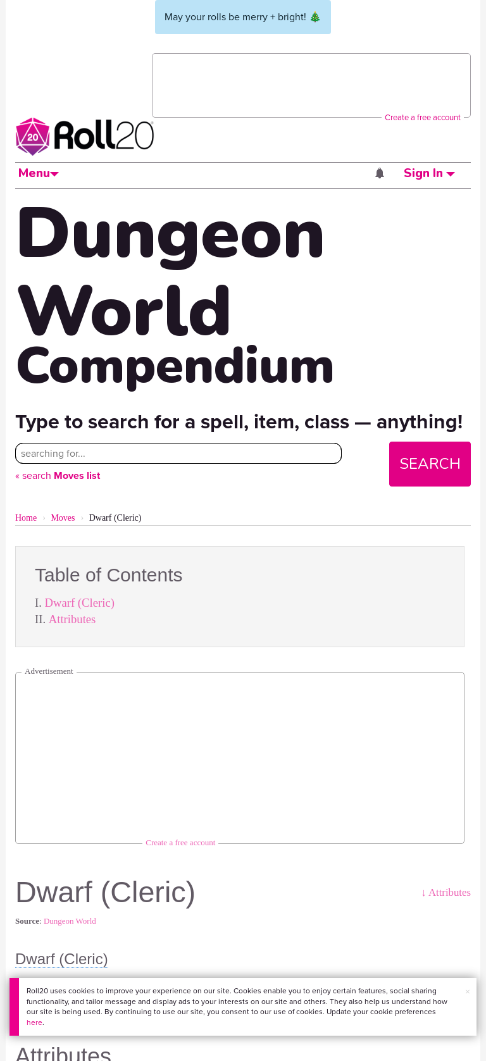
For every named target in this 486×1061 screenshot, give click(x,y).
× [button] (467, 991)
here (34, 1022)
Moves (63, 518)
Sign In (429, 173)
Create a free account (423, 117)
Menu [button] (38, 173)
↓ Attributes (446, 892)
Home (26, 518)
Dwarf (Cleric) (80, 602)
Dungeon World (70, 921)
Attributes (72, 619)
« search (57, 475)
